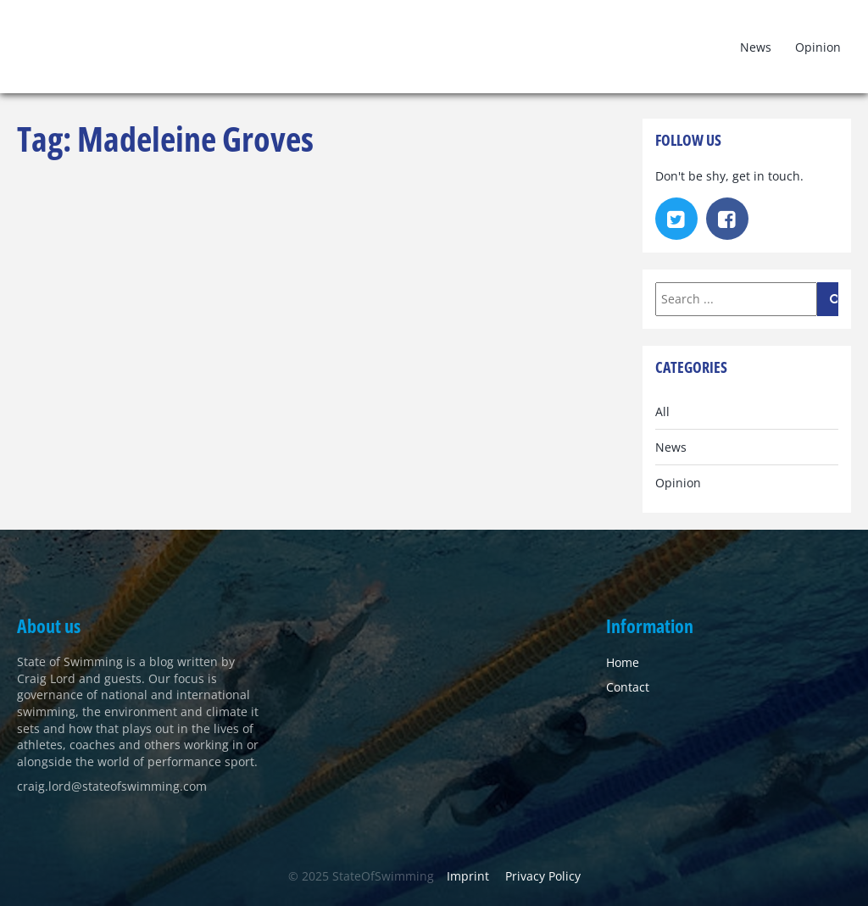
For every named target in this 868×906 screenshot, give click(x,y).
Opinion (818, 47)
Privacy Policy (543, 876)
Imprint (468, 876)
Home (622, 662)
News (755, 47)
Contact (627, 687)
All (662, 411)
